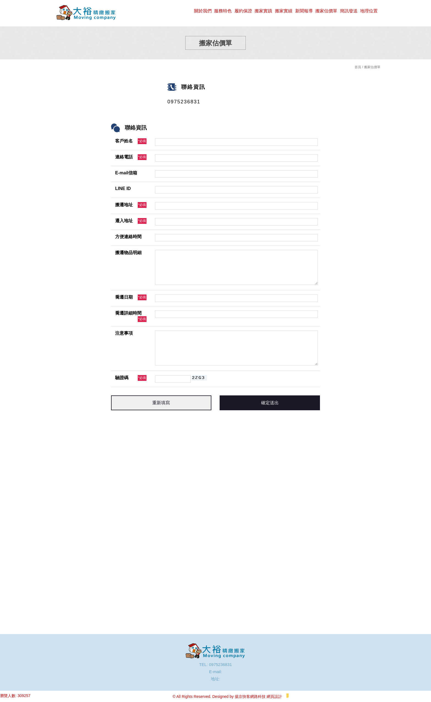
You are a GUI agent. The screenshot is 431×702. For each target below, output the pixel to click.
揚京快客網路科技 (250, 696)
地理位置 (369, 11)
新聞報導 (304, 11)
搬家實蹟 (263, 11)
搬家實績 (283, 11)
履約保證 (243, 11)
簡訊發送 (349, 11)
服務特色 (223, 11)
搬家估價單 (326, 11)
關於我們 (203, 11)
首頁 (358, 67)
